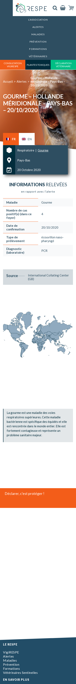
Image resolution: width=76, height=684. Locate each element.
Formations (38, 48)
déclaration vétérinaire (63, 65)
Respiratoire (26, 150)
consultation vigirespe (13, 65)
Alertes (38, 26)
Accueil (8, 81)
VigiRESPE (11, 652)
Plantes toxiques (38, 64)
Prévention (38, 41)
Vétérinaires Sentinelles (20, 672)
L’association (38, 19)
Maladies (38, 34)
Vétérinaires (38, 56)
